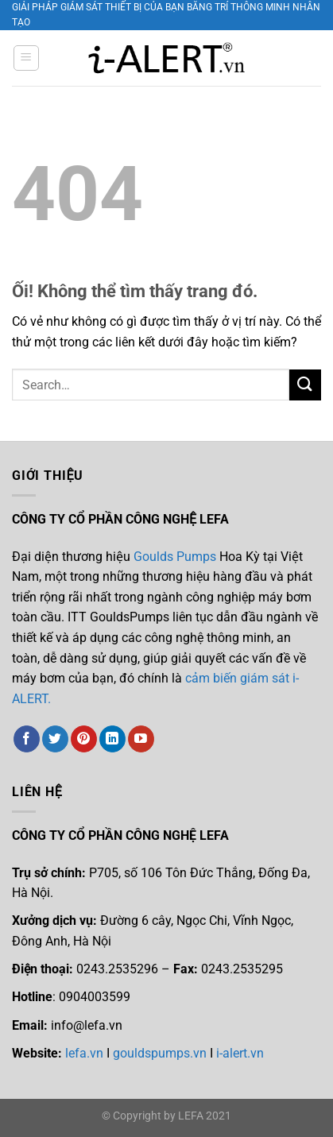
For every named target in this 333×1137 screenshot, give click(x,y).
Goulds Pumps (175, 556)
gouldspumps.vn (160, 1053)
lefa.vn (84, 1053)
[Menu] (26, 58)
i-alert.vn (238, 1053)
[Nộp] (305, 384)
